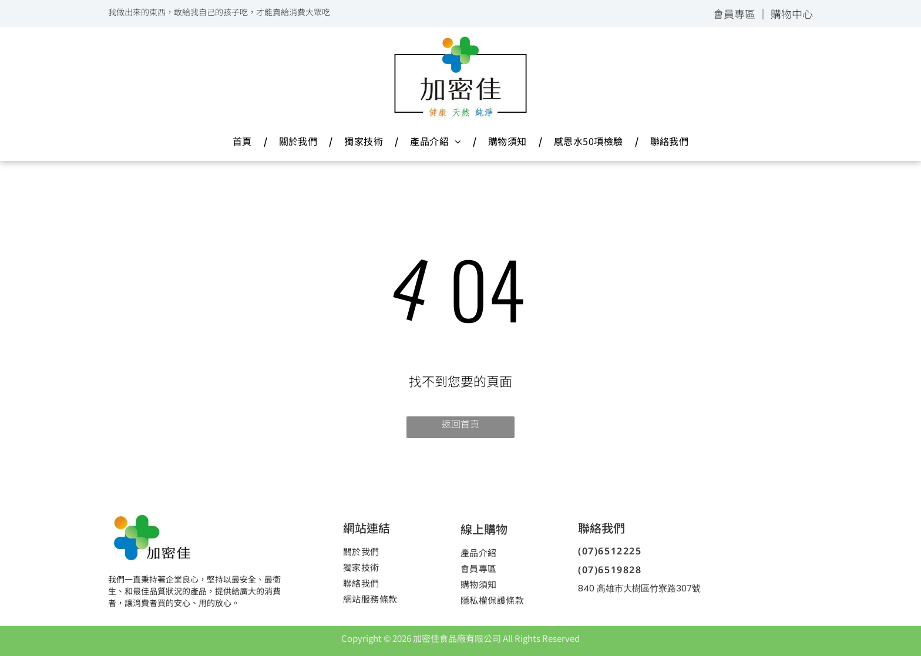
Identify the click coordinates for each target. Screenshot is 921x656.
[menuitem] (244, 141)
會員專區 (734, 13)
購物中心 (792, 13)
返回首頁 (460, 423)
